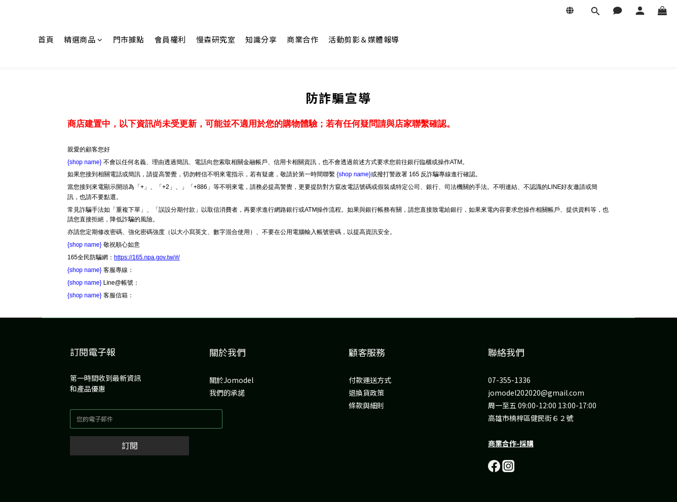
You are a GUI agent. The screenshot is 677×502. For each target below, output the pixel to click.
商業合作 (302, 39)
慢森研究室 (216, 39)
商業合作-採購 (511, 443)
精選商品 (83, 39)
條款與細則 (366, 405)
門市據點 (128, 39)
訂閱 (130, 445)
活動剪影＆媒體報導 (363, 39)
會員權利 (170, 39)
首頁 (46, 39)
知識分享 (261, 39)
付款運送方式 (370, 380)
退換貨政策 (366, 393)
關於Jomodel (231, 380)
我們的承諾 (227, 393)
